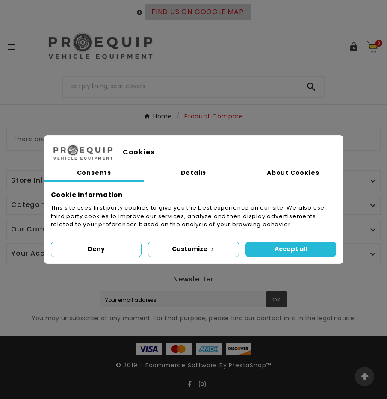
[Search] (181, 86)
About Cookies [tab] (293, 172)
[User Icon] (354, 47)
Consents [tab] (94, 172)
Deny (96, 249)
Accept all (291, 249)
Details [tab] (194, 172)
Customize (193, 249)
